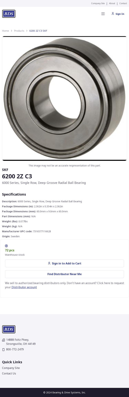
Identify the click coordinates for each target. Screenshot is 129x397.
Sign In (117, 13)
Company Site (98, 3)
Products (19, 30)
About (112, 3)
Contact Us (9, 373)
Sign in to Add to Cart (64, 263)
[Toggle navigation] (103, 13)
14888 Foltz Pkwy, (19, 342)
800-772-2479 (13, 349)
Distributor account (24, 287)
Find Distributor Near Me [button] (64, 274)
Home (5, 30)
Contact (123, 3)
